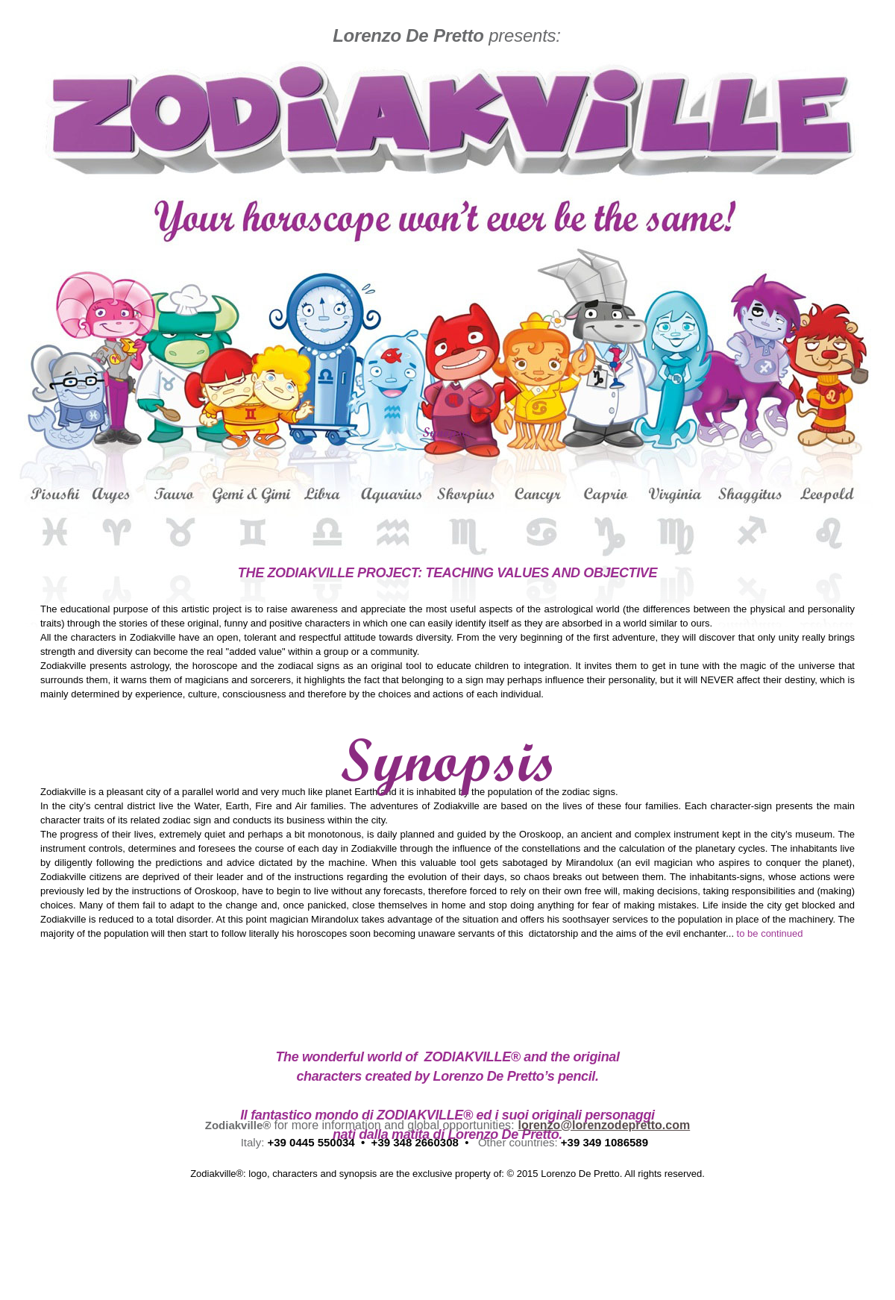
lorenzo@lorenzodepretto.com (604, 1125)
